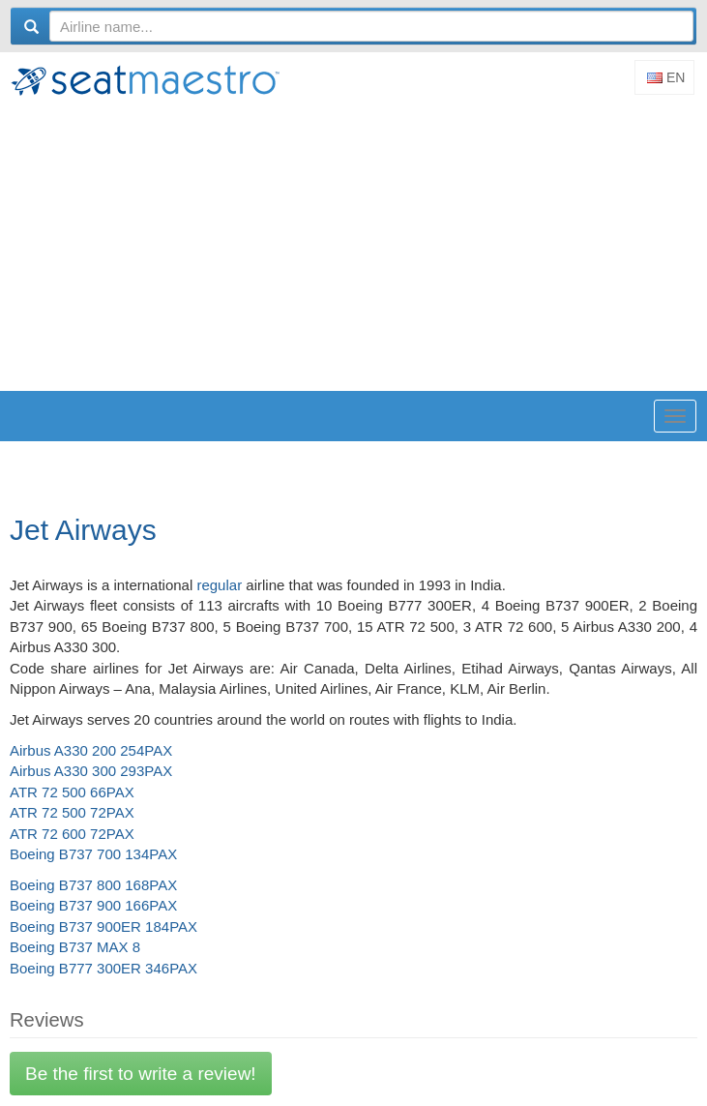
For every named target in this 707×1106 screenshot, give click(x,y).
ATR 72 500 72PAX (72, 812)
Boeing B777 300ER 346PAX (103, 968)
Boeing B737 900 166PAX (93, 905)
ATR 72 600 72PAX (72, 833)
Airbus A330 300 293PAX (91, 770)
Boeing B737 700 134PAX (93, 854)
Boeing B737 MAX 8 (75, 947)
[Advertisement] (358, 245)
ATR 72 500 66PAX (72, 792)
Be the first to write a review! (140, 1073)
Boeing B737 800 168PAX (93, 885)
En (666, 77)
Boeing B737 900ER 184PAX (103, 926)
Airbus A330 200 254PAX (91, 750)
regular (219, 585)
